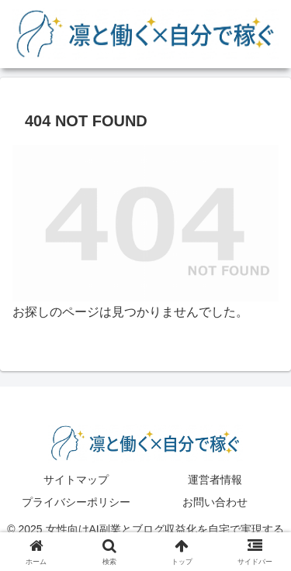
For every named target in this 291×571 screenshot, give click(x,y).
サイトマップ (76, 479)
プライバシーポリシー (76, 502)
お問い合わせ (215, 502)
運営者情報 (215, 479)
